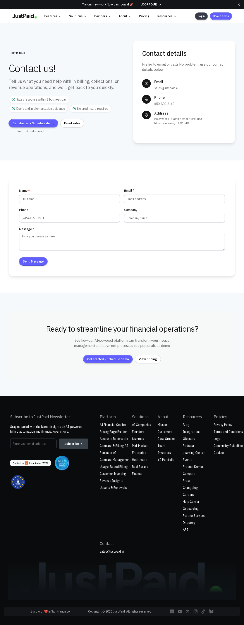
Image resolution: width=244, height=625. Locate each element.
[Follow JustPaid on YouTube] (180, 611)
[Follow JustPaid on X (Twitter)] (188, 611)
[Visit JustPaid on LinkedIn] (172, 611)
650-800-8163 (164, 104)
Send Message (33, 261)
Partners (102, 16)
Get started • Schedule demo (33, 123)
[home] (24, 16)
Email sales (72, 123)
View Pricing (148, 359)
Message (26, 229)
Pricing (144, 16)
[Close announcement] (239, 4)
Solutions (77, 16)
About (125, 16)
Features (52, 16)
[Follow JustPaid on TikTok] (203, 611)
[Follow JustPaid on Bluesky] (211, 611)
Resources (166, 16)
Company (130, 210)
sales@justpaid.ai (166, 88)
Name (24, 191)
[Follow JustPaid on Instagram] (195, 611)
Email (129, 191)
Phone (23, 210)
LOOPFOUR (151, 4)
